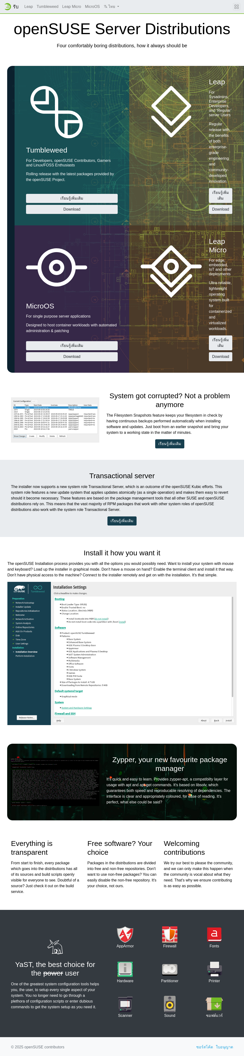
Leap (28, 7)
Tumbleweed (47, 7)
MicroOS (92, 7)
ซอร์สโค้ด (204, 1047)
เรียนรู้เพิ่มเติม (71, 198)
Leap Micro (71, 7)
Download (71, 209)
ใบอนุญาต (224, 1047)
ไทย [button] (110, 7)
